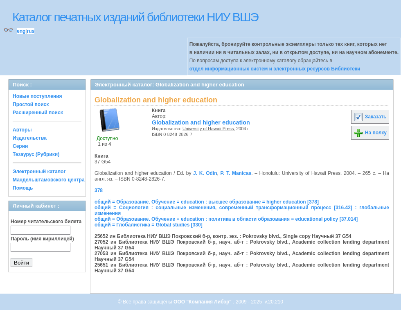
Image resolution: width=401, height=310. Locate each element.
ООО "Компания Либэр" (203, 302)
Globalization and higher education (201, 122)
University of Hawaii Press (208, 128)
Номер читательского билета (46, 221)
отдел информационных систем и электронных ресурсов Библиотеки (274, 69)
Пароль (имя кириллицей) (42, 239)
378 (99, 190)
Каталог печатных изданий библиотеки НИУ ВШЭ (135, 17)
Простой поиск (31, 104)
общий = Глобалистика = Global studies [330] (149, 225)
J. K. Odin (205, 173)
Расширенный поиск (38, 112)
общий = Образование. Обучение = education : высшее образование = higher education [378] (207, 202)
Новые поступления (37, 96)
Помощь (23, 188)
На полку (370, 133)
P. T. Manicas (236, 173)
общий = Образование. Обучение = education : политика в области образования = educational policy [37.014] (226, 219)
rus (30, 31)
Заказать (370, 117)
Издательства (30, 138)
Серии (20, 146)
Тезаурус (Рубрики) (36, 154)
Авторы (22, 130)
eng (21, 31)
